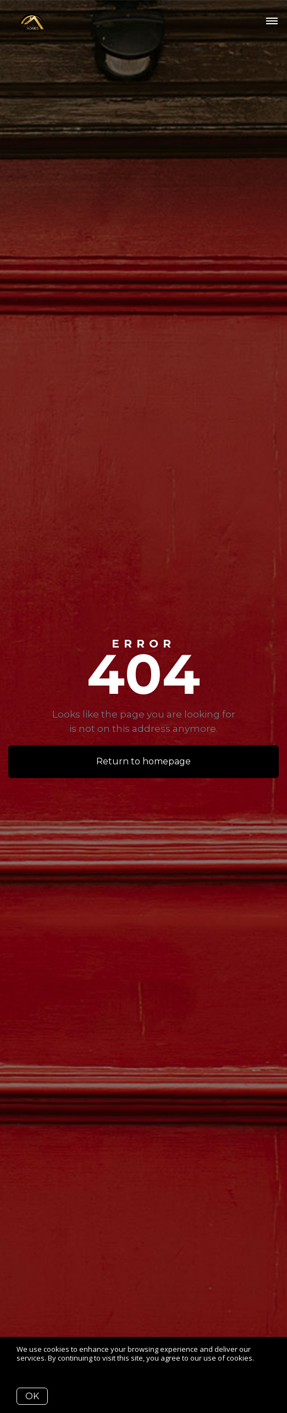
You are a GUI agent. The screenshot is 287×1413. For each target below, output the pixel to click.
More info (32, 1366)
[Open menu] (272, 21)
